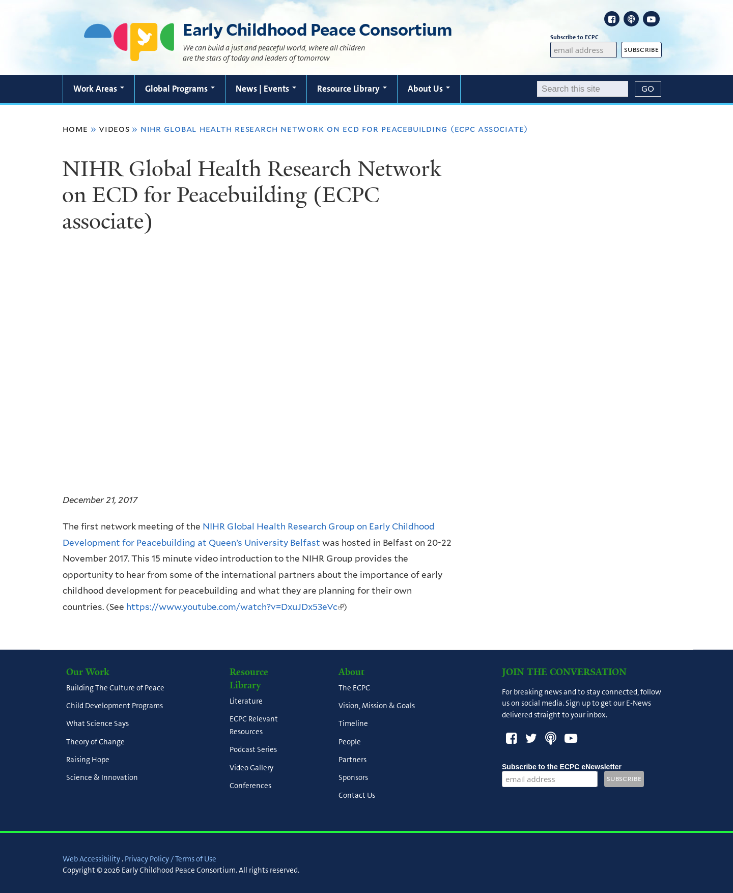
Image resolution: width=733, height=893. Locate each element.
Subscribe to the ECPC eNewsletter (562, 767)
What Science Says (97, 724)
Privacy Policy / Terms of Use (170, 859)
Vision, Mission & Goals (377, 706)
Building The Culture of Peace (115, 688)
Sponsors (353, 778)
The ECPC (354, 688)
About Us (429, 88)
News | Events (266, 88)
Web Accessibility (91, 859)
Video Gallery (251, 768)
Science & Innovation (102, 778)
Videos (114, 129)
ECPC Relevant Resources (254, 725)
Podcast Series (253, 750)
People (350, 742)
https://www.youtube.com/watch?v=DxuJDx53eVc (235, 607)
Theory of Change (95, 742)
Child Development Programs (114, 706)
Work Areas (98, 88)
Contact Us (357, 796)
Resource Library (352, 88)
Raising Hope (87, 760)
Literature (246, 701)
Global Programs (180, 88)
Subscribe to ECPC (583, 37)
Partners (352, 760)
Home (75, 129)
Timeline (353, 724)
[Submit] (648, 89)
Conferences (250, 785)
